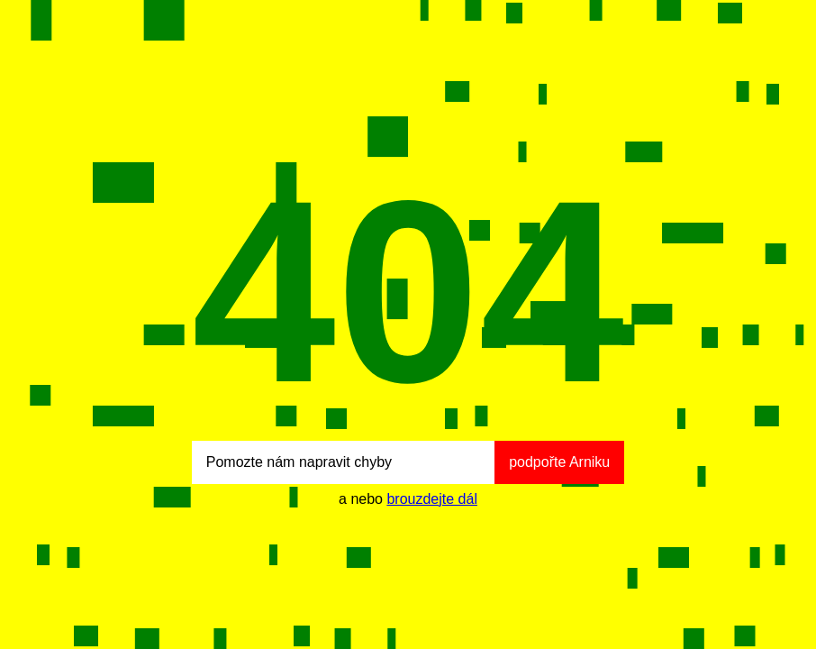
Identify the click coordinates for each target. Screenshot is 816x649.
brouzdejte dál (431, 499)
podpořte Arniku (559, 462)
